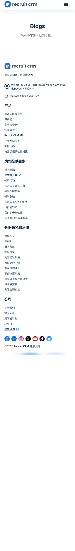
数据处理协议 (12, 262)
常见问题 (9, 313)
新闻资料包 (10, 318)
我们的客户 (10, 207)
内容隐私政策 (12, 257)
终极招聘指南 (12, 191)
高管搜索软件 (12, 124)
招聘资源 (9, 169)
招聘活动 (9, 180)
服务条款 (9, 246)
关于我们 (9, 307)
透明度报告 (10, 284)
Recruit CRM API (13, 135)
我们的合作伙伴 (13, 212)
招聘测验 (9, 196)
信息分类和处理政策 (16, 278)
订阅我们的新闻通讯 (16, 217)
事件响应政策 (12, 273)
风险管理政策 (12, 289)
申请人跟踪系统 (13, 113)
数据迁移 (9, 146)
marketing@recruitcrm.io (24, 95)
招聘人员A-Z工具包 (15, 201)
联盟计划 (11, 329)
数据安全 (9, 235)
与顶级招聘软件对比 (16, 151)
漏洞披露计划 (12, 268)
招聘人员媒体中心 (14, 185)
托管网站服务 (12, 140)
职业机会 (9, 323)
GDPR (7, 241)
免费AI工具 (12, 175)
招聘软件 (9, 130)
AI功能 (8, 119)
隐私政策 (9, 252)
